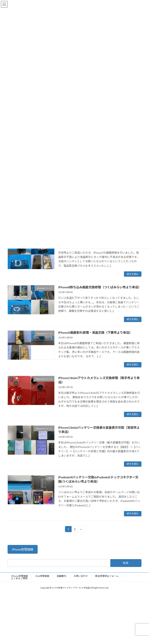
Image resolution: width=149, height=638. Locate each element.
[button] (23, 549)
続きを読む (133, 274)
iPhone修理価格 (19, 576)
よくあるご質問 (19, 578)
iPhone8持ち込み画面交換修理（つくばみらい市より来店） (99, 287)
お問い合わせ (81, 576)
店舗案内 (61, 576)
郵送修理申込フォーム (107, 576)
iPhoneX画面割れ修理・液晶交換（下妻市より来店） (95, 332)
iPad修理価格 (42, 576)
